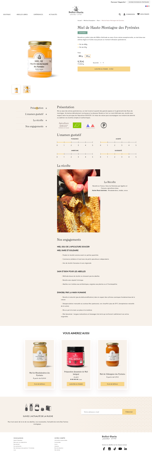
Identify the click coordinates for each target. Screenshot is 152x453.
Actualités (53, 14)
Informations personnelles (60, 440)
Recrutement (17, 444)
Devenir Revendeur (18, 440)
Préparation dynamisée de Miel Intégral (76, 373)
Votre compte (59, 438)
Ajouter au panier (104, 69)
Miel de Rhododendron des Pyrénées (39, 374)
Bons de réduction (58, 448)
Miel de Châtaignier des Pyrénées (112, 374)
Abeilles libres (22, 14)
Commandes (57, 442)
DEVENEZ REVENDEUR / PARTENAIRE (139, 2)
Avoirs (56, 444)
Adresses (56, 446)
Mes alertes (57, 450)
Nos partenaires (17, 446)
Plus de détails (39, 384)
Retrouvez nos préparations (20, 442)
